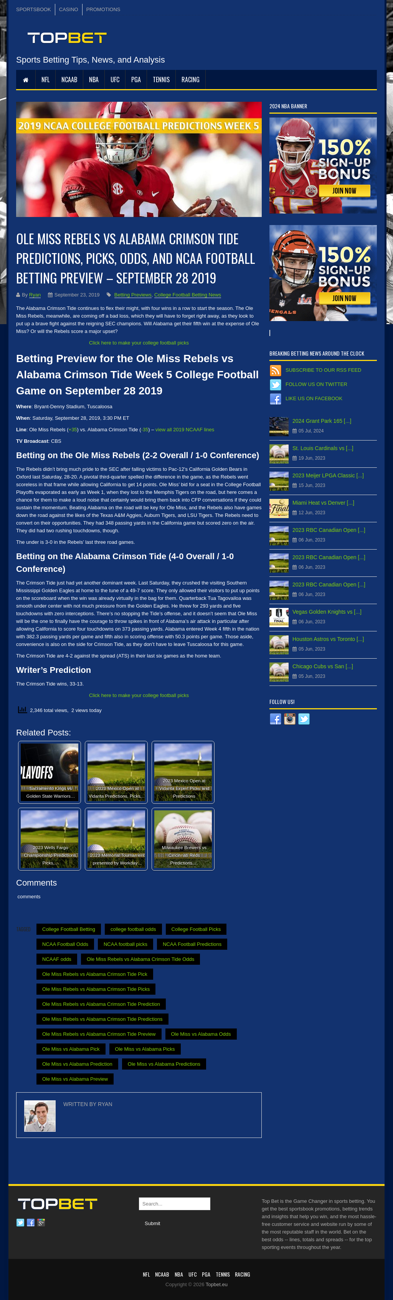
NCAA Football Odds (65, 944)
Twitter (20, 1223)
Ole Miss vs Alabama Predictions (164, 1064)
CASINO (68, 9)
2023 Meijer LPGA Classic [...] (328, 475)
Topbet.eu (217, 1284)
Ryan (35, 295)
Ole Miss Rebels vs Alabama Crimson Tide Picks (96, 989)
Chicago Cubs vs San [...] (322, 666)
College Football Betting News (187, 295)
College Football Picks (196, 929)
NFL (45, 79)
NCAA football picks (125, 944)
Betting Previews (133, 295)
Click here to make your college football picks (139, 343)
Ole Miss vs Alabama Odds (201, 1034)
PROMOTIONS (103, 9)
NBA (94, 79)
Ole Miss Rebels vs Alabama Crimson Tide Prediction (101, 1004)
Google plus (41, 1223)
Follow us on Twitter (316, 384)
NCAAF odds (56, 959)
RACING (191, 79)
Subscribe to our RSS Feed (323, 370)
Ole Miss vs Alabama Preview (75, 1079)
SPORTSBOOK (33, 9)
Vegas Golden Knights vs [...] (327, 612)
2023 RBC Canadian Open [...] (328, 530)
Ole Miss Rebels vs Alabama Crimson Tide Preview (99, 1034)
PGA (136, 79)
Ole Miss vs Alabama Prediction (77, 1064)
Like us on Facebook (314, 398)
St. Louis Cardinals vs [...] (322, 448)
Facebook (30, 1223)
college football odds (133, 929)
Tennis (161, 79)
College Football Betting (68, 929)
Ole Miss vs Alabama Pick (71, 1049)
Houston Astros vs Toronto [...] (328, 639)
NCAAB (69, 79)
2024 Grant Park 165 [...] (321, 421)
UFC (115, 79)
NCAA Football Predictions (192, 944)
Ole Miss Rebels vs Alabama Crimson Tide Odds (140, 959)
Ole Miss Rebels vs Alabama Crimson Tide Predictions (102, 1019)
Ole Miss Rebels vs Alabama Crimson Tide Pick (94, 974)
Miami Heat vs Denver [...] (323, 503)
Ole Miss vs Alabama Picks (145, 1049)
